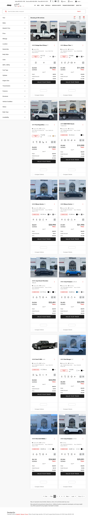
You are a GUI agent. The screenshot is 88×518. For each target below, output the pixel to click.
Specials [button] (47, 5)
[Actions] (54, 45)
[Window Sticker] (55, 142)
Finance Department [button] (68, 5)
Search (79, 11)
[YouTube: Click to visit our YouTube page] (55, 1)
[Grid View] (79, 17)
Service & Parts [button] (56, 5)
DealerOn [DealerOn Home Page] (18, 514)
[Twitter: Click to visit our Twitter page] (52, 1)
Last (74, 496)
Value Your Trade (44, 82)
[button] (55, 31)
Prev (51, 496)
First (45, 496)
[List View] (84, 17)
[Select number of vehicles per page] (81, 496)
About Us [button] (78, 5)
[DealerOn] (11, 512)
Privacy (26, 514)
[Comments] (55, 63)
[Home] (35, 5)
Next (68, 496)
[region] (44, 77)
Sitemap (22, 514)
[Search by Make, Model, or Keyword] (42, 11)
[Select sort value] (75, 17)
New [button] (38, 5)
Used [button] (42, 5)
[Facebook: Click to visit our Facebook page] (50, 1)
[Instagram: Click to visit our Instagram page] (58, 1)
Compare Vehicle (39, 95)
